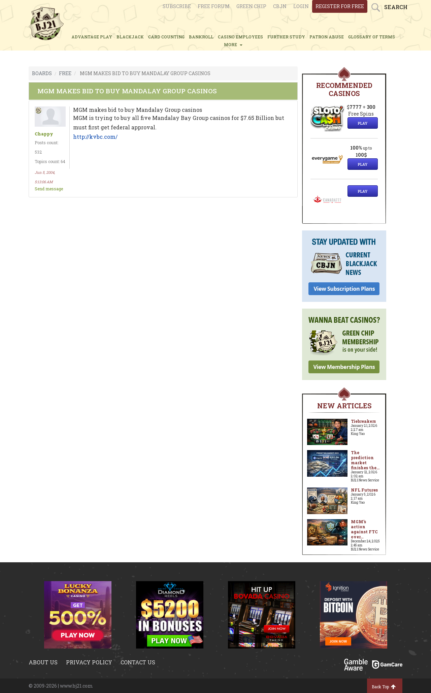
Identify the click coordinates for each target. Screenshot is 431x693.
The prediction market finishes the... (365, 460)
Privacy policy (89, 662)
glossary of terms (371, 37)
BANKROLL (201, 37)
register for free (340, 6)
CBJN (280, 6)
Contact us (138, 662)
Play (362, 123)
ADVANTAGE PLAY (91, 37)
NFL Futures (364, 490)
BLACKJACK (130, 37)
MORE (233, 44)
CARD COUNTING (166, 37)
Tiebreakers (363, 421)
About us (43, 662)
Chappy (44, 134)
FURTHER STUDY (286, 37)
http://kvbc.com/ (95, 136)
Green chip (251, 6)
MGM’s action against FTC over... (364, 529)
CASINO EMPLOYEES (240, 37)
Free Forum (214, 6)
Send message (49, 188)
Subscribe (177, 6)
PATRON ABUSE (326, 37)
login (301, 6)
